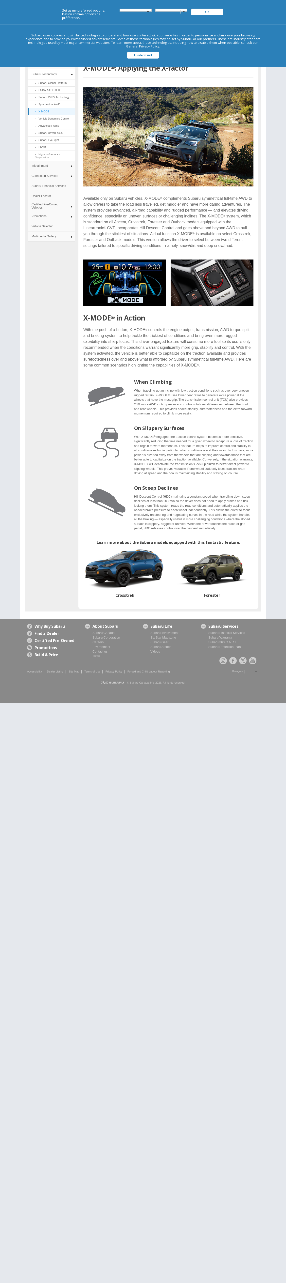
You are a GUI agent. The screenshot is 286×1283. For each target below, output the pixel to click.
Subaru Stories (160, 647)
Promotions (39, 216)
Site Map (74, 671)
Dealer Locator (41, 196)
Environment (101, 647)
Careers (98, 642)
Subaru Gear (159, 642)
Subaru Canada (103, 633)
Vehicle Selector (42, 226)
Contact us (99, 651)
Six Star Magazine (163, 637)
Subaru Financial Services (49, 186)
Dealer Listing (55, 671)
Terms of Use (92, 671)
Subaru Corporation (106, 637)
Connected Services (45, 176)
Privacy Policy (114, 671)
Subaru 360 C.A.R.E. (223, 642)
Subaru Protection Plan (224, 647)
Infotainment (40, 166)
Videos (155, 651)
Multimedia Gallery (44, 236)
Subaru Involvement (164, 633)
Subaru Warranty (220, 637)
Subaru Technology (44, 74)
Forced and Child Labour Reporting (148, 671)
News (96, 656)
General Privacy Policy (142, 46)
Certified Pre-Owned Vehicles (45, 206)
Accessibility (34, 671)
